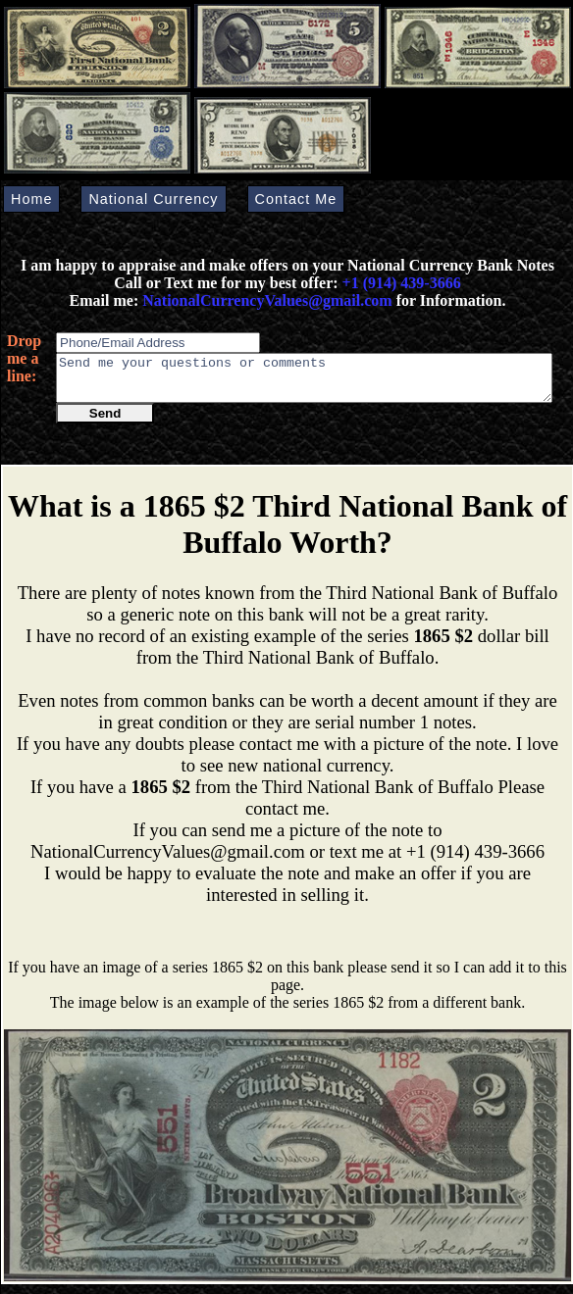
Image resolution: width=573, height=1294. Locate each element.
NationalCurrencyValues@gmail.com (264, 300)
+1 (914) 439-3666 (401, 282)
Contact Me (296, 199)
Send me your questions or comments (304, 382)
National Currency (153, 199)
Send (105, 422)
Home (31, 199)
